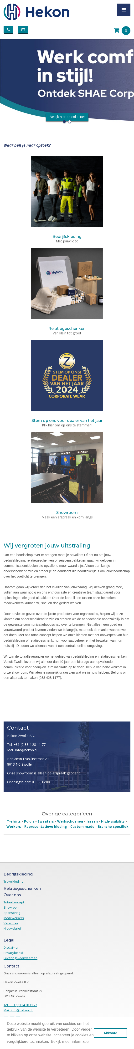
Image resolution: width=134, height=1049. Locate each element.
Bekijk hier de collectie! (67, 117)
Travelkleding (13, 881)
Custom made (82, 826)
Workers (13, 826)
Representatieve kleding (45, 826)
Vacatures (11, 923)
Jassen (92, 821)
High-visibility (113, 821)
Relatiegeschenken (67, 328)
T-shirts (14, 821)
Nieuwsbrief (12, 928)
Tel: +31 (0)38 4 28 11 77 (26, 744)
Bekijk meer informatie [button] (69, 1041)
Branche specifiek (113, 826)
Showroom (67, 512)
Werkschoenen (70, 821)
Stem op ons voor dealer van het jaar (67, 420)
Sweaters (46, 821)
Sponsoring (12, 913)
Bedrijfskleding (67, 236)
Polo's (29, 821)
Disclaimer (11, 947)
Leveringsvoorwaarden (20, 958)
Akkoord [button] (110, 1033)
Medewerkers (14, 918)
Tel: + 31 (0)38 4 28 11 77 (20, 1005)
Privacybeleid (13, 953)
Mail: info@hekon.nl (22, 750)
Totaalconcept (14, 902)
